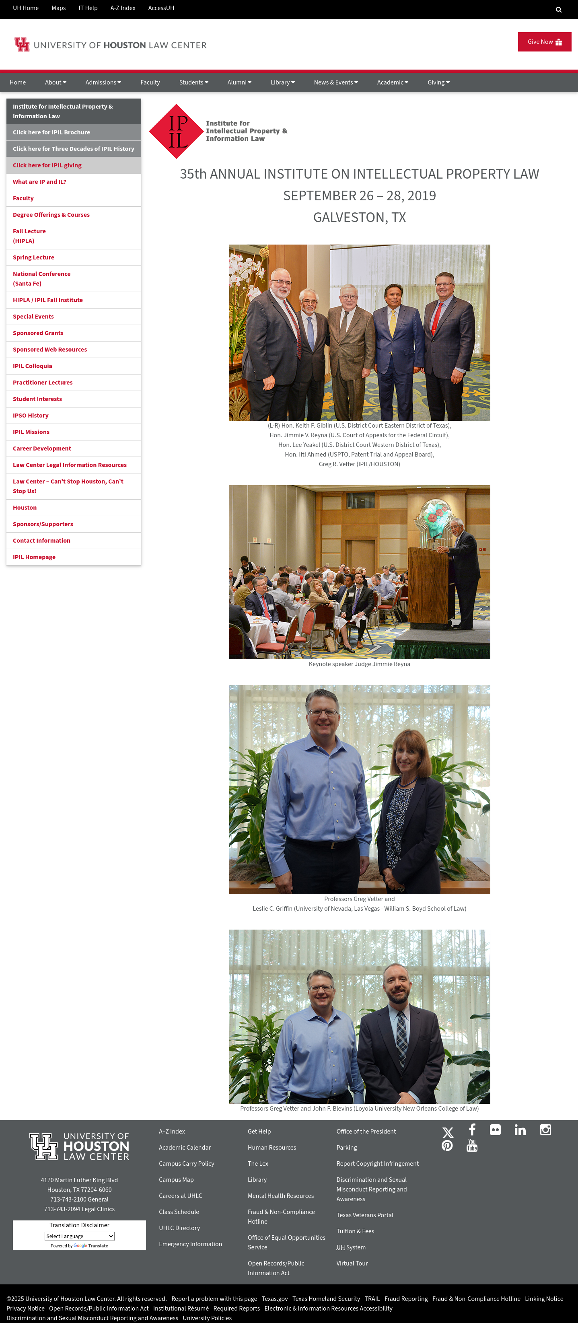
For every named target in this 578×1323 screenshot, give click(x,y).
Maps (58, 8)
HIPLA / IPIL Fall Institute (48, 300)
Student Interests (37, 399)
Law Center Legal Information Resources (70, 465)
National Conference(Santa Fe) (41, 279)
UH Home (26, 8)
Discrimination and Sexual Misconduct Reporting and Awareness (372, 1189)
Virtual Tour (352, 1263)
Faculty (150, 82)
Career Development (42, 448)
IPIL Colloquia (32, 366)
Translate (91, 1246)
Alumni (240, 82)
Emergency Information (190, 1244)
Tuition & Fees (355, 1231)
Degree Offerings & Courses (51, 214)
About (55, 82)
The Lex (258, 1163)
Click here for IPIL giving (47, 165)
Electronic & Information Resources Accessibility (328, 1308)
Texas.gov (275, 1298)
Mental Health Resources (281, 1195)
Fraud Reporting (406, 1298)
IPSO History (31, 415)
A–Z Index (172, 1131)
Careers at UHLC (180, 1195)
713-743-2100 (68, 1199)
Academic (392, 82)
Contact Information (41, 540)
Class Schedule (179, 1212)
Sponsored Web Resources (50, 349)
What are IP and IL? (39, 181)
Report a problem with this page (214, 1298)
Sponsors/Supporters (43, 524)
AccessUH (161, 8)
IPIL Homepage (34, 557)
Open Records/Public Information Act (99, 1308)
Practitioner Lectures (43, 382)
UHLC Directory (179, 1228)
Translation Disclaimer (79, 1225)
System (351, 1247)
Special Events (33, 316)
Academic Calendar (185, 1147)
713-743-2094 (62, 1209)
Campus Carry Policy (186, 1163)
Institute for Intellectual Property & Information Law (63, 111)
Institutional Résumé (181, 1308)
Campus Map (176, 1179)
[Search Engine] (559, 9)
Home (18, 82)
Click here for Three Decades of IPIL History (73, 148)
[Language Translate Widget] (80, 1236)
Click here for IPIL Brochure (51, 132)
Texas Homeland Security (326, 1298)
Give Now (545, 41)
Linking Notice (544, 1298)
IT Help (88, 8)
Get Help (259, 1131)
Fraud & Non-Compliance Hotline (476, 1298)
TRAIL (372, 1298)
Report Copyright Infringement (378, 1163)
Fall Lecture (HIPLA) (29, 236)
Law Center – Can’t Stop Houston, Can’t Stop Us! (68, 486)
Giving (438, 82)
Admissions (103, 82)
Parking (347, 1147)
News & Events (336, 82)
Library (282, 82)
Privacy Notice (25, 1308)
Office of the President (366, 1131)
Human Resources (272, 1147)
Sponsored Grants (38, 333)
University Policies (207, 1318)
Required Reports (236, 1308)
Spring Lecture (33, 257)
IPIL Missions (31, 432)
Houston (25, 507)
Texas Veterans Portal (365, 1215)
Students (193, 82)
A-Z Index (123, 8)
